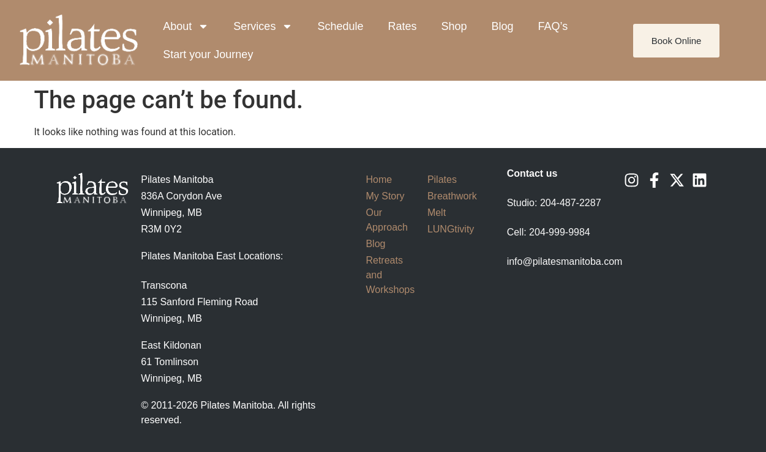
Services (263, 26)
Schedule (340, 26)
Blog (503, 26)
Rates (402, 26)
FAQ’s (553, 26)
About (186, 26)
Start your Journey (208, 54)
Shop (454, 26)
